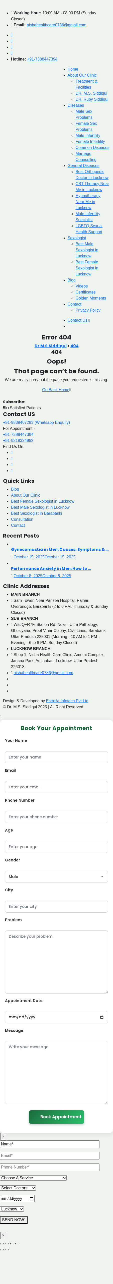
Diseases (76, 105)
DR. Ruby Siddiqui (92, 99)
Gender (12, 860)
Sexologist (77, 238)
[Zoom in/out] (2, 1243)
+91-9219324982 (18, 440)
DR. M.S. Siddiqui (91, 93)
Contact (74, 304)
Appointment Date (24, 1000)
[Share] (12, 1243)
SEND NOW (14, 1220)
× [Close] (3, 1136)
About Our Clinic (82, 75)
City (9, 890)
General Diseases (83, 165)
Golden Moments (91, 298)
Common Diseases (92, 147)
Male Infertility (88, 135)
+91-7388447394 (42, 59)
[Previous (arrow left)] (2, 1249)
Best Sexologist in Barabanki (36, 513)
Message (14, 1030)
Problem (13, 919)
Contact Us (79, 320)
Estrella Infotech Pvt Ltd (67, 701)
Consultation (22, 519)
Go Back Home (56, 390)
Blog (72, 280)
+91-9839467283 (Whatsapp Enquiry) (36, 422)
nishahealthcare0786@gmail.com (56, 25)
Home (73, 69)
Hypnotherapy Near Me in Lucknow (88, 202)
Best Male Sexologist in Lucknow (87, 250)
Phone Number (20, 800)
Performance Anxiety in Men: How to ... (51, 568)
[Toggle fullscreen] (7, 1243)
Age (9, 830)
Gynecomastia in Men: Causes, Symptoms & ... (59, 549)
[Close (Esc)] (17, 1243)
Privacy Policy (88, 310)
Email (10, 770)
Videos (82, 286)
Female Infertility (90, 141)
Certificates (86, 292)
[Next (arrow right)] (7, 1249)
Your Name (16, 740)
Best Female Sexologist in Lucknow (87, 268)
